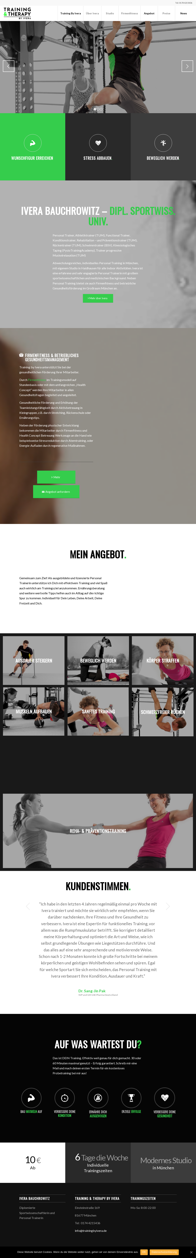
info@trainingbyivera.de (91, 1230)
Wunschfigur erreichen (32, 158)
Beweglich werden (163, 158)
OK (144, 1252)
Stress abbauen (97, 158)
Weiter (187, 66)
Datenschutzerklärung (164, 1252)
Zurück (8, 66)
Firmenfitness (37, 380)
